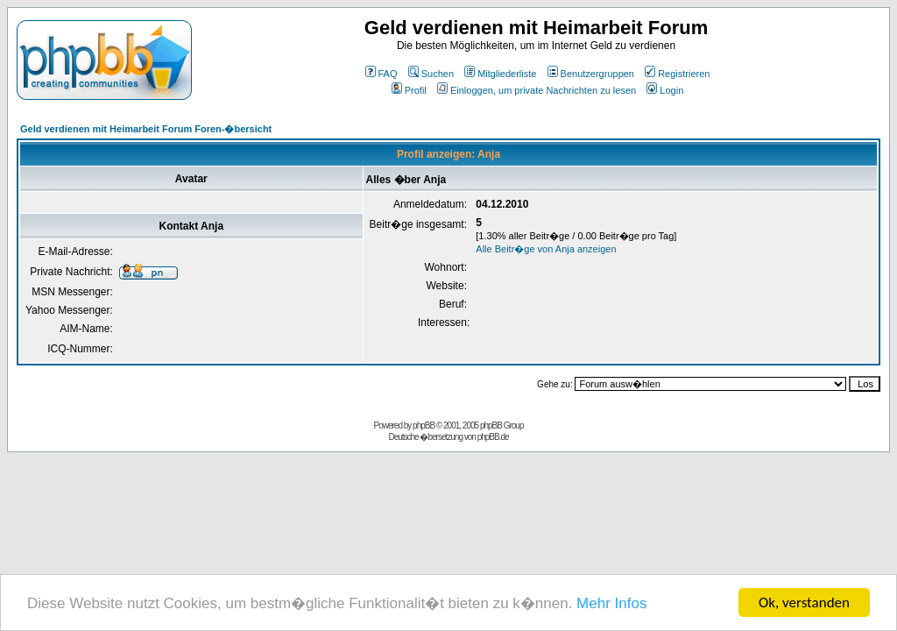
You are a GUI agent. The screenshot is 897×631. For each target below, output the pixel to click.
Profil (409, 90)
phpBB (423, 425)
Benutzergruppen (590, 73)
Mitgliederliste (500, 73)
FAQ (381, 73)
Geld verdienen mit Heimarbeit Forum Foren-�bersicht (146, 129)
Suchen (431, 73)
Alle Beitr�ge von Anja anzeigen (546, 249)
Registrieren (677, 73)
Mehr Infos (611, 604)
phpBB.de (493, 437)
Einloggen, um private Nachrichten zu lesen (536, 90)
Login (664, 90)
